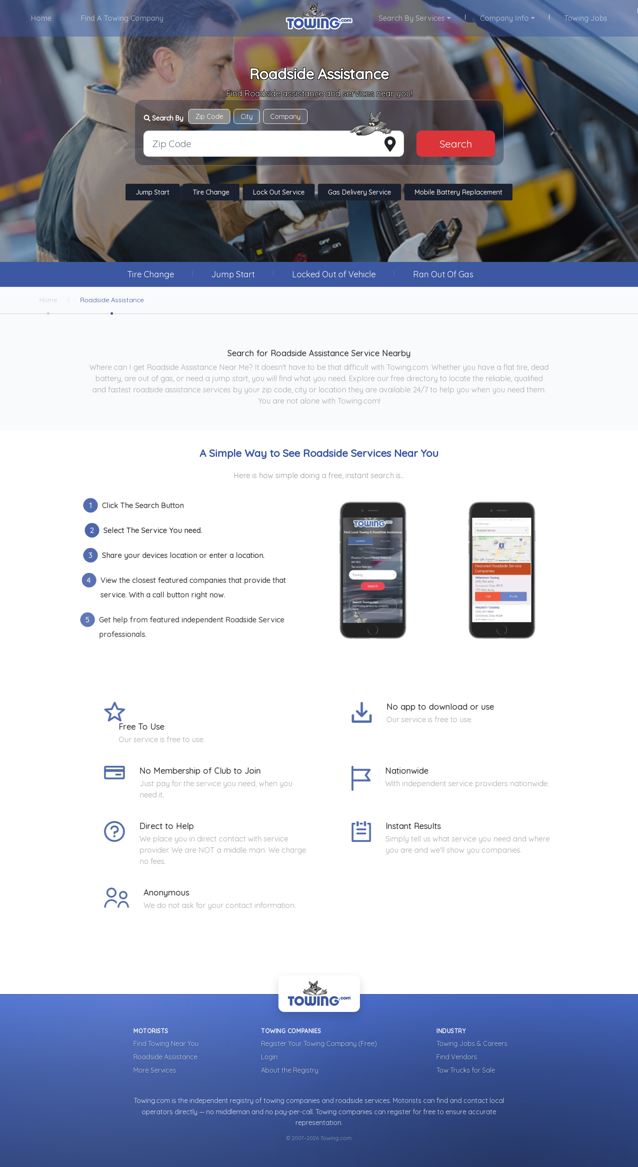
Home (41, 18)
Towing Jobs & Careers (471, 1044)
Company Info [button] (504, 18)
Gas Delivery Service (359, 192)
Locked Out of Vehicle (334, 274)
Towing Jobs (585, 18)
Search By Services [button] (412, 18)
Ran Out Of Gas (443, 274)
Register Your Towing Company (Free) (319, 1044)
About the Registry (289, 1070)
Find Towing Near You (166, 1044)
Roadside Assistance (113, 300)
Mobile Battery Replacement (458, 192)
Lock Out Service (279, 192)
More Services (154, 1070)
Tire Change (211, 192)
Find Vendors (456, 1057)
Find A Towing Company (122, 18)
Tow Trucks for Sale (465, 1070)
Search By (163, 118)
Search (455, 143)
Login (269, 1057)
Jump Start (152, 192)
